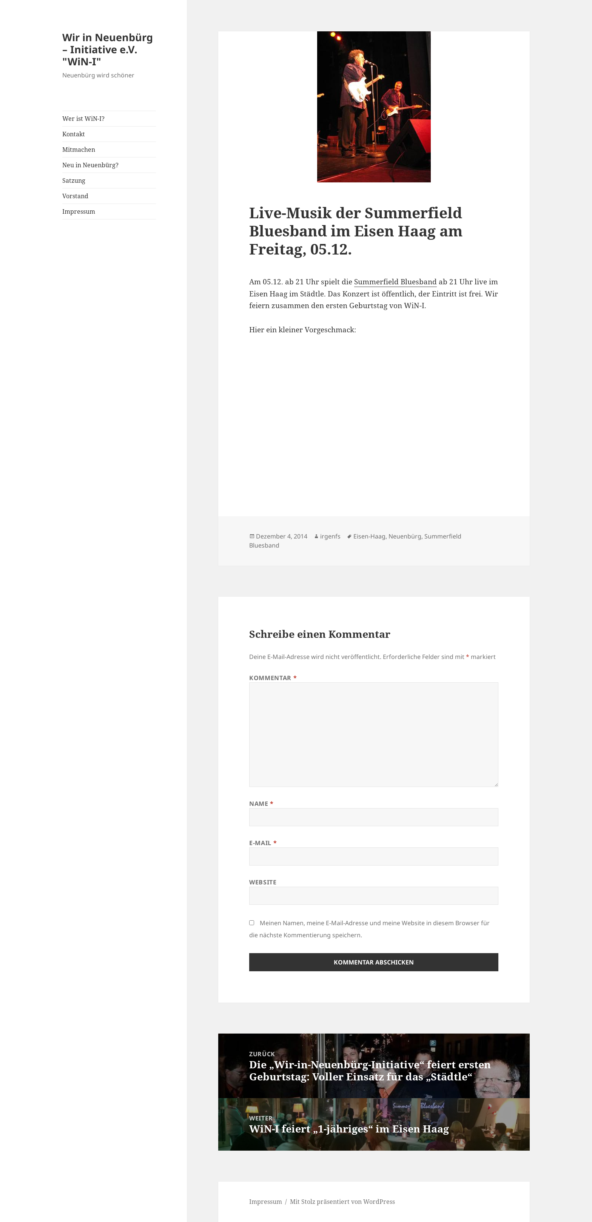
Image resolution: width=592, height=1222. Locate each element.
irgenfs (330, 536)
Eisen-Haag (369, 536)
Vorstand (75, 196)
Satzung (73, 180)
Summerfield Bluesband (395, 282)
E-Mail (263, 843)
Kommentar (273, 678)
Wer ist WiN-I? (83, 118)
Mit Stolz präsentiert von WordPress (342, 1201)
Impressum (78, 211)
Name (261, 803)
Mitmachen (78, 149)
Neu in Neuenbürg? (90, 165)
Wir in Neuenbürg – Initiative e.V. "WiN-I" (107, 49)
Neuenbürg (404, 536)
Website (262, 882)
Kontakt (73, 134)
